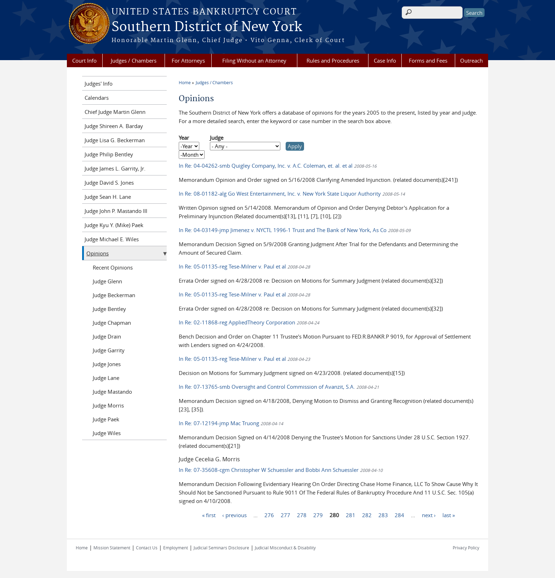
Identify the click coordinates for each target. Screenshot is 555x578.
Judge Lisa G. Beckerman (115, 140)
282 (367, 514)
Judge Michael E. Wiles (112, 239)
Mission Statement (111, 547)
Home (185, 82)
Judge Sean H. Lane (108, 196)
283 (383, 514)
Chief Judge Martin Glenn (115, 111)
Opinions (97, 253)
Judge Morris (108, 405)
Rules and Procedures (333, 60)
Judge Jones (107, 364)
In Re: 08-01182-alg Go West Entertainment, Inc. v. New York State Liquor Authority (292, 193)
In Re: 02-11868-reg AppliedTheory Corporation (249, 322)
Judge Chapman (112, 322)
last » (448, 514)
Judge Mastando (112, 391)
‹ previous (234, 514)
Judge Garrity (109, 350)
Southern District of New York (206, 27)
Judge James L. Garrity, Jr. (115, 168)
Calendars (97, 97)
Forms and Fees (428, 60)
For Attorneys (188, 60)
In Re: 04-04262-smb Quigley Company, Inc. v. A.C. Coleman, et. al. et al (278, 165)
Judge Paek (106, 419)
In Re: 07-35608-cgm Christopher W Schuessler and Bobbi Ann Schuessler (281, 469)
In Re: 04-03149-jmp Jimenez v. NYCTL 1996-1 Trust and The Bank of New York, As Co (295, 229)
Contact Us (147, 547)
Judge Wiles (107, 433)
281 (350, 514)
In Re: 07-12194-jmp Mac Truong (231, 423)
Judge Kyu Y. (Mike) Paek (114, 225)
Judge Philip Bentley (109, 154)
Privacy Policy (466, 547)
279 (318, 514)
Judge (216, 137)
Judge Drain (107, 336)
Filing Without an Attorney (254, 60)
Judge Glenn (107, 281)
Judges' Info (99, 83)
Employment (175, 547)
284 (399, 514)
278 (302, 514)
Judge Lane (106, 377)
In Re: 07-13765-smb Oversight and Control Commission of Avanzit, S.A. (279, 386)
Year (184, 137)
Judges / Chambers (133, 60)
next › (429, 514)
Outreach (471, 60)
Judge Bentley (109, 308)
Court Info (84, 60)
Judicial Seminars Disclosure (221, 547)
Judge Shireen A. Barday (114, 125)
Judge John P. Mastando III (116, 210)
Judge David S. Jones (109, 182)
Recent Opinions (113, 267)
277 (285, 514)
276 (269, 514)
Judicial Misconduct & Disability (285, 547)
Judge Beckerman (114, 295)
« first (209, 514)
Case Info (385, 60)
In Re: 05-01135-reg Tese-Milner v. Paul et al (244, 266)
